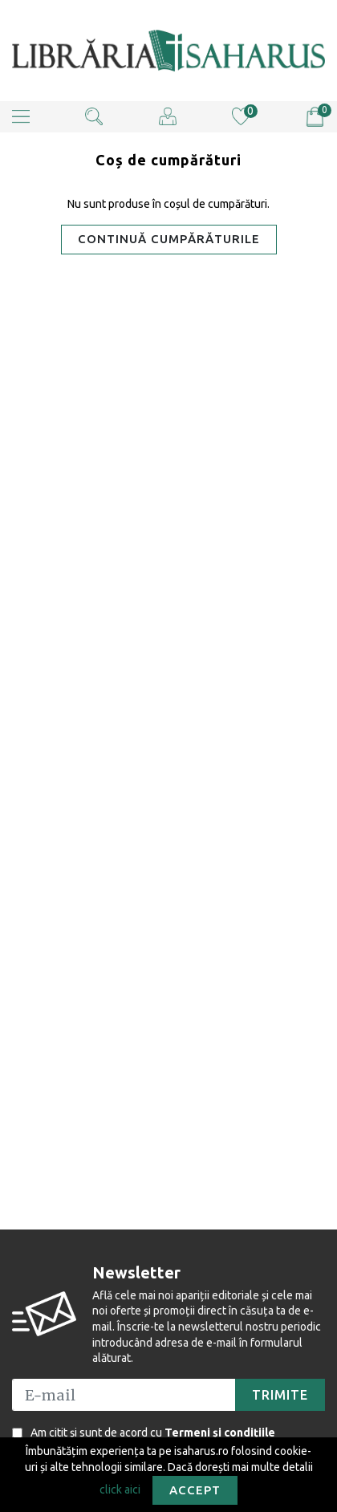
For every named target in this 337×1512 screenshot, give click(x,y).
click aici (119, 1488)
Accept (195, 1490)
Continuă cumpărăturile (169, 239)
